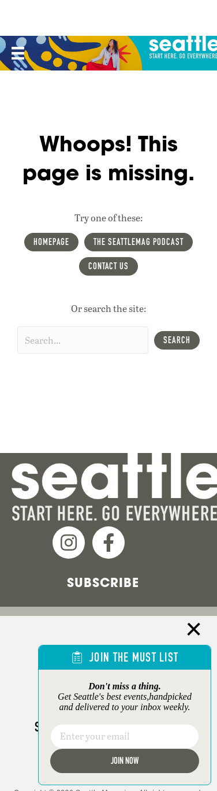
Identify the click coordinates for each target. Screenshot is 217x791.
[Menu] (16, 53)
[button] (177, 340)
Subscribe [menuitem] (103, 582)
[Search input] (82, 340)
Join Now (125, 760)
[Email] (124, 736)
